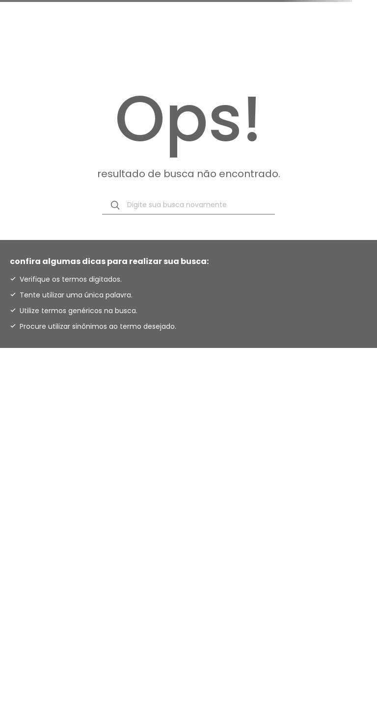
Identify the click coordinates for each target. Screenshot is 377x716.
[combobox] (188, 205)
